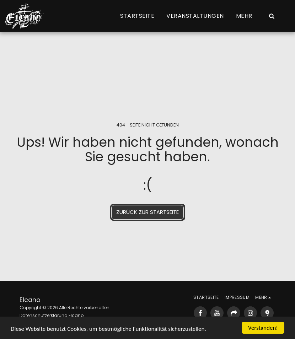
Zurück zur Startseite (147, 212)
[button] (271, 16)
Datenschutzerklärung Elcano (52, 315)
